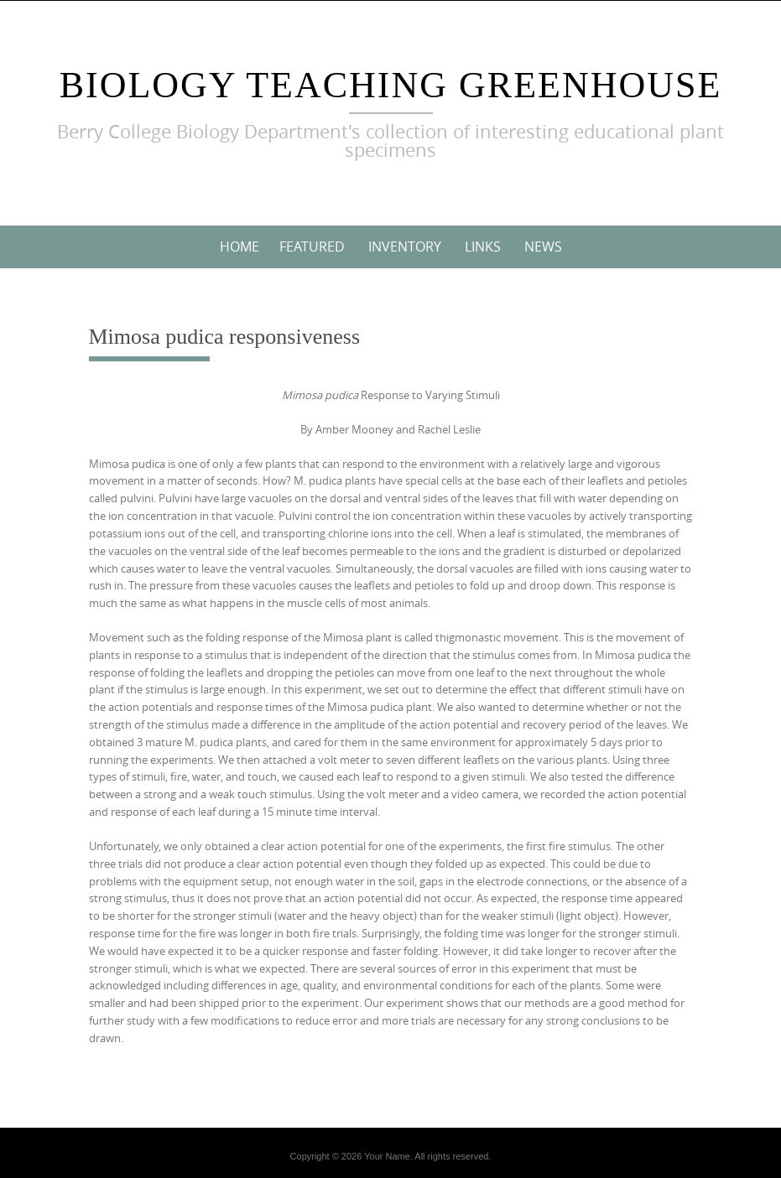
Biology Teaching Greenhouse (391, 85)
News (543, 246)
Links (483, 246)
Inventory (404, 246)
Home (239, 246)
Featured (312, 246)
